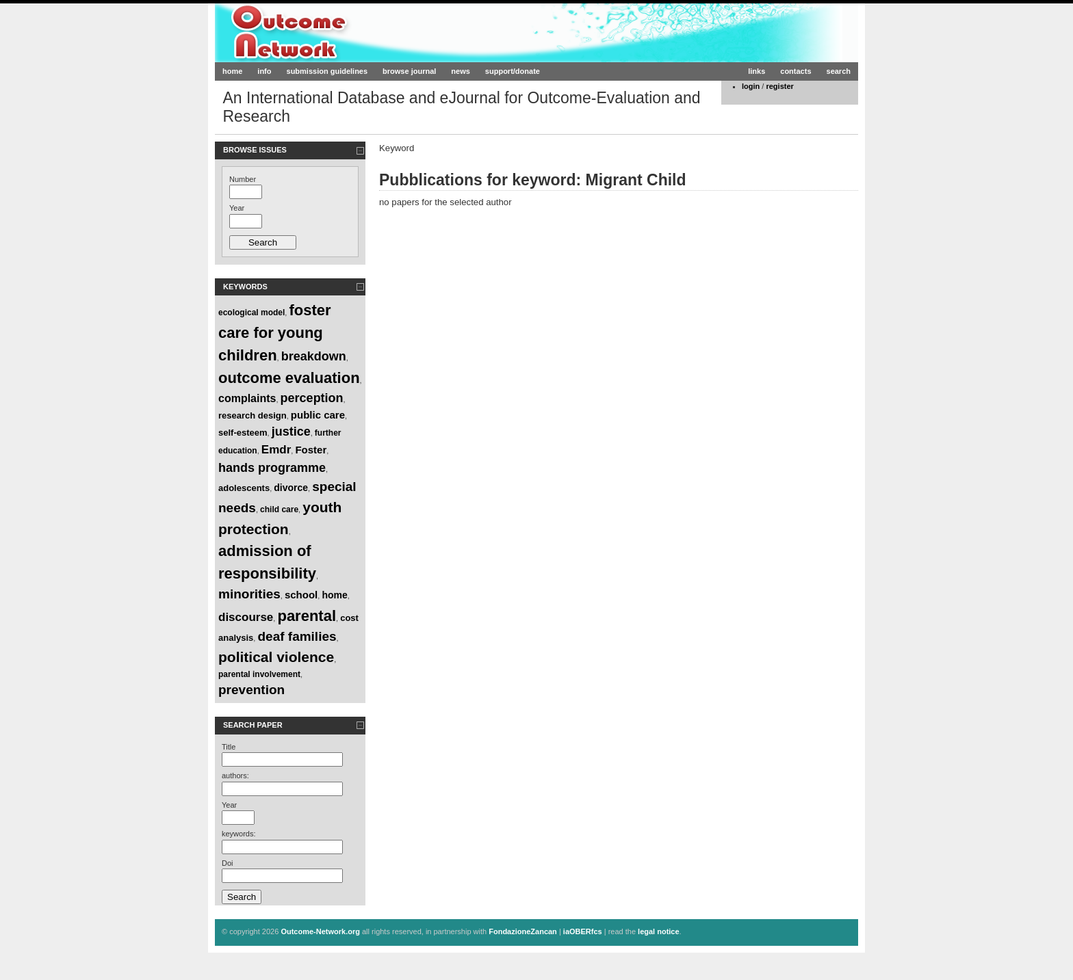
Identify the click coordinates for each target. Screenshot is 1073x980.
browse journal (409, 71)
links (756, 71)
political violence (276, 657)
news (460, 71)
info (264, 71)
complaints (247, 398)
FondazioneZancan (523, 931)
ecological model (251, 312)
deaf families (296, 636)
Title (228, 747)
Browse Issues (255, 150)
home (232, 71)
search (839, 71)
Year (236, 208)
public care (318, 415)
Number (242, 179)
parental (306, 615)
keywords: (239, 834)
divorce (291, 487)
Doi (227, 863)
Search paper (253, 725)
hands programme (272, 468)
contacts (795, 71)
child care (279, 509)
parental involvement (259, 674)
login (751, 86)
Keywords (245, 286)
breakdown (313, 356)
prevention (251, 690)
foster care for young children (274, 333)
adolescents (244, 488)
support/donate (512, 71)
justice (291, 431)
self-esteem (243, 432)
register (779, 86)
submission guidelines (327, 71)
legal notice (659, 931)
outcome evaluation (289, 377)
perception (312, 398)
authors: (235, 775)
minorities (249, 594)
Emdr (276, 449)
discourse (245, 617)
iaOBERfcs (582, 931)
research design (252, 415)
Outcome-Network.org (347, 32)
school (301, 594)
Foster (310, 449)
